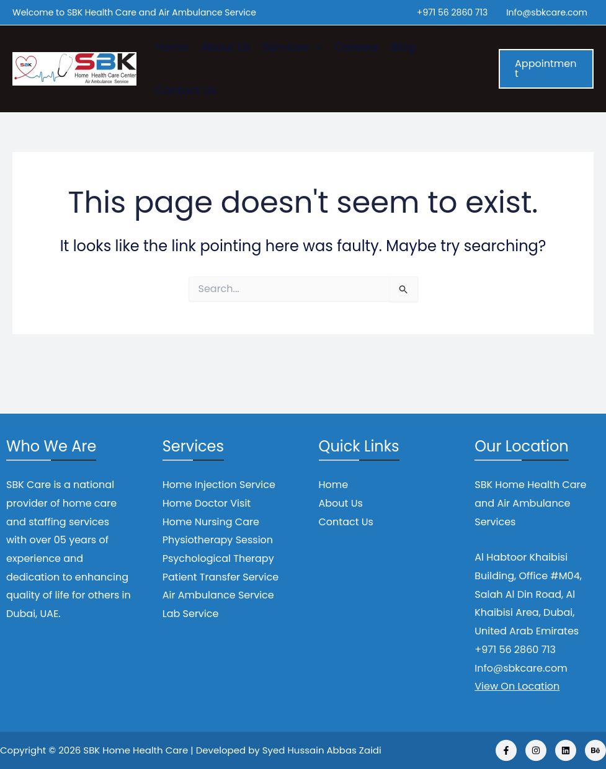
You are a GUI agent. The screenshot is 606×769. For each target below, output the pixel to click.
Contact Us (186, 90)
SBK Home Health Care (135, 750)
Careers (356, 47)
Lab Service (191, 614)
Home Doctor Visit (207, 503)
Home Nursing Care (211, 522)
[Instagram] (535, 750)
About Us (226, 47)
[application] (315, 47)
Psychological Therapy (218, 558)
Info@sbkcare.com (546, 12)
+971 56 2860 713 (452, 12)
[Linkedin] (565, 750)
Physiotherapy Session (218, 540)
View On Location (517, 686)
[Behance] (595, 750)
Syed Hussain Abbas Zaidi (321, 750)
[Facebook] (506, 750)
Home (172, 47)
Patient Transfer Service (220, 577)
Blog (403, 47)
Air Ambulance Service (218, 595)
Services (292, 47)
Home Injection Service (219, 485)
